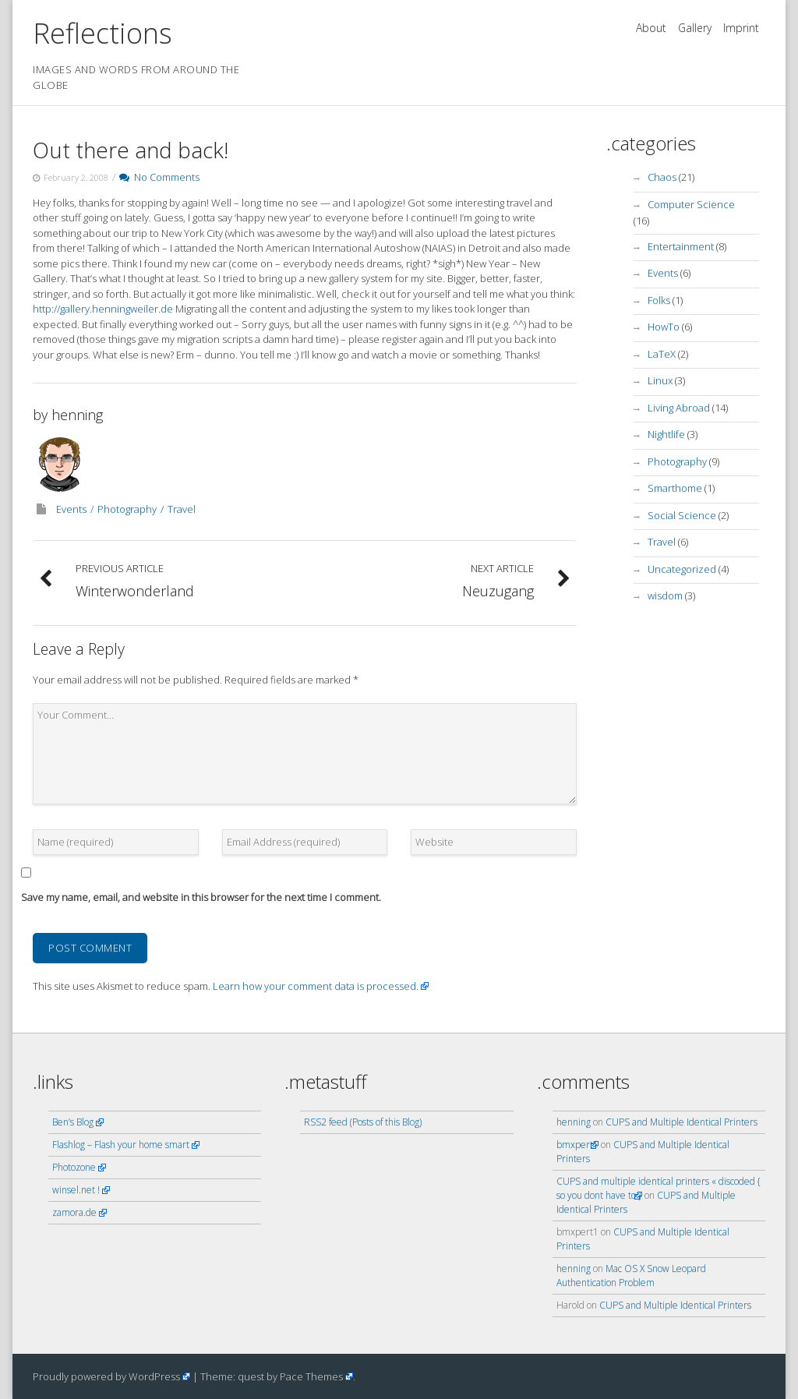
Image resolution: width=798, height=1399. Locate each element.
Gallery (694, 27)
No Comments (159, 177)
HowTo (664, 327)
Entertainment (681, 246)
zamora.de (74, 1212)
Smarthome (675, 488)
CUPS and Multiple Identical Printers (681, 1122)
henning (77, 414)
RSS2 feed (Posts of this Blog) (363, 1122)
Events (71, 509)
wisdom (665, 595)
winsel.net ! (76, 1189)
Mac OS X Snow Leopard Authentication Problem (631, 1275)
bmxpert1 (577, 1144)
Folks (659, 300)
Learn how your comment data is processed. (315, 986)
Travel (182, 509)
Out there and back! (130, 149)
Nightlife (666, 434)
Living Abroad (679, 408)
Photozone (74, 1167)
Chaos (662, 177)
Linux (660, 380)
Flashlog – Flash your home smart (120, 1144)
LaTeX (662, 354)
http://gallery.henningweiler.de (104, 309)
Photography (127, 509)
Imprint (741, 27)
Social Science (682, 515)
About (651, 27)
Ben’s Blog (73, 1122)
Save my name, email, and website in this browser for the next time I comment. (201, 897)
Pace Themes (311, 1376)
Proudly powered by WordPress (106, 1376)
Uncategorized (682, 569)
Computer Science (691, 204)
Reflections (102, 33)
